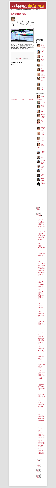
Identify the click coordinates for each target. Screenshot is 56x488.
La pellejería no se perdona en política (41, 279)
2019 (38, 214)
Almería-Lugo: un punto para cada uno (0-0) (41, 387)
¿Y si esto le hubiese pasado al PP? (40, 402)
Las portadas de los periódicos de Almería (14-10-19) (41, 375)
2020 (38, 213)
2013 (38, 475)
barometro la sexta (15, 59)
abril (38, 464)
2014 (38, 474)
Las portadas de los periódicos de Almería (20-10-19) (41, 324)
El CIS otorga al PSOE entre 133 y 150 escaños (41, 234)
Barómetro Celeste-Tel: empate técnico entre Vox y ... (41, 303)
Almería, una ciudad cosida (42, 106)
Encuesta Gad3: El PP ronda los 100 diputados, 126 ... (41, 367)
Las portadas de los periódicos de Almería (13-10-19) (41, 382)
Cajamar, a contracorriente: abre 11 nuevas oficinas (43, 74)
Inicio (23, 99)
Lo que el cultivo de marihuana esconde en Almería (41, 379)
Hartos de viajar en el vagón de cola (41, 411)
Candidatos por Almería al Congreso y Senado (41, 418)
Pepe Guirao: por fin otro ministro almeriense (42, 179)
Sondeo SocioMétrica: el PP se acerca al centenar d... (41, 438)
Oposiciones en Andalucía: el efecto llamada (43, 102)
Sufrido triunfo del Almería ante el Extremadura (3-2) (41, 256)
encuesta (22, 59)
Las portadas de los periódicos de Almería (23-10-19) (41, 292)
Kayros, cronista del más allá (42, 175)
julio (38, 460)
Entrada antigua (31, 99)
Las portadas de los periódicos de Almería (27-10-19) (41, 270)
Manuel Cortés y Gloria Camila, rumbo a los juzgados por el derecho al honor (41, 116)
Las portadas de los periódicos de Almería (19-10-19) (41, 331)
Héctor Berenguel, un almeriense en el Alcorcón (41, 362)
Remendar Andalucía (42, 60)
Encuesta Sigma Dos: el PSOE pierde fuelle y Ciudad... (41, 441)
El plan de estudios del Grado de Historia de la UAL (41, 365)
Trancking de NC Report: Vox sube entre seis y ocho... (41, 251)
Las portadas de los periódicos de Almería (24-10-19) (41, 287)
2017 (38, 470)
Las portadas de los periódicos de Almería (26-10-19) (41, 275)
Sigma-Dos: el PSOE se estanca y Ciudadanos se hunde (41, 373)
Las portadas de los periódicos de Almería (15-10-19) (41, 356)
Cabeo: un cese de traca (41, 332)
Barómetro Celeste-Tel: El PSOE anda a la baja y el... (41, 431)
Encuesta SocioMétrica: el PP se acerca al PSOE (41, 266)
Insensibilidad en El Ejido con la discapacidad (41, 222)
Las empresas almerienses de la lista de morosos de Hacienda (43, 162)
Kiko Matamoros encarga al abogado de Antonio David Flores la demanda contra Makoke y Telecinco (41, 46)
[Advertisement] (22, 92)
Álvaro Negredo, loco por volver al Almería (41, 273)
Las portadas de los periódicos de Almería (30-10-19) (41, 229)
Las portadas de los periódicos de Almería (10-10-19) (41, 416)
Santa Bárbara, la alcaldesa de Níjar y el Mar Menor (41, 351)
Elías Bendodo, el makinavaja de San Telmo (41, 224)
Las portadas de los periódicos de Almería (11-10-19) (41, 404)
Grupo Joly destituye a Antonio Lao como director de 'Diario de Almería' (41, 134)
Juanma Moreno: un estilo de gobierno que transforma (42, 70)
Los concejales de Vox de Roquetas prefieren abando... (41, 389)
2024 (38, 208)
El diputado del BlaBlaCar (41, 268)
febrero (39, 466)
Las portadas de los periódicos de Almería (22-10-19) (41, 298)
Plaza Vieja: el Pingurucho (41, 235)
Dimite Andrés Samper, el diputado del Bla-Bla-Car (41, 284)
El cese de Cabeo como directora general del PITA (41, 321)
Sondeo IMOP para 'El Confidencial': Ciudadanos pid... (41, 456)
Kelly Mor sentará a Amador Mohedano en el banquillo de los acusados (41, 121)
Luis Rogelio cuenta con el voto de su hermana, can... (41, 397)
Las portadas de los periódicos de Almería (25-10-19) (41, 282)
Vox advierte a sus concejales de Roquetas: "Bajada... (41, 407)
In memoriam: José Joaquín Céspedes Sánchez (41, 384)
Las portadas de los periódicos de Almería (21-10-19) (41, 313)
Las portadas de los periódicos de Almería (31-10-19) (41, 220)
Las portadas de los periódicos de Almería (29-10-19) (41, 237)
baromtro (19, 59)
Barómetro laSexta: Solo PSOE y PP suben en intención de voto (21, 13)
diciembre (39, 215)
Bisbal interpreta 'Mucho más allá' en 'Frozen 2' (41, 226)
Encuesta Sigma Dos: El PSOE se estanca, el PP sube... (41, 263)
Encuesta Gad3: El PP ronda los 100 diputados (41, 245)
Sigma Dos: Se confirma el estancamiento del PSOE (41, 308)
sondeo (24, 59)
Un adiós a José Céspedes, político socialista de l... (40, 359)
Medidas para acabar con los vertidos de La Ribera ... (41, 243)
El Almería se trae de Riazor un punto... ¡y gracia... (41, 453)
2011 (38, 477)
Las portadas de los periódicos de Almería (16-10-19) (41, 348)
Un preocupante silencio (41, 267)
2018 (38, 469)
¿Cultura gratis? (40, 428)
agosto (39, 459)
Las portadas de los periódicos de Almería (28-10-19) (41, 259)
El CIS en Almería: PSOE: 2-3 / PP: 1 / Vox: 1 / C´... (41, 231)
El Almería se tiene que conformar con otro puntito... (41, 327)
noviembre (39, 216)
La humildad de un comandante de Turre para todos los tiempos (41, 79)
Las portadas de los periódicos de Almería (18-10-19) (41, 337)
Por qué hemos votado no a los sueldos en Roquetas (43, 65)
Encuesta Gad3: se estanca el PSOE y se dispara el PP (41, 311)
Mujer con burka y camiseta (40, 433)
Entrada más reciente (14, 99)
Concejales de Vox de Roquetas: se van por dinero (41, 354)
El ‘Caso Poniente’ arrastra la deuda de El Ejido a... (41, 277)
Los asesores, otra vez (41, 377)
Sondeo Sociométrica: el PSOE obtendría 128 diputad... (41, 370)
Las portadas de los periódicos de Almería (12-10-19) (41, 392)
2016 (38, 471)
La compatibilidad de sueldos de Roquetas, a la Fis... (41, 394)
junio (38, 461)
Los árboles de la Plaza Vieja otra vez (41, 448)
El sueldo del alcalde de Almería (42, 157)
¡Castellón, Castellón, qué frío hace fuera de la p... (41, 424)
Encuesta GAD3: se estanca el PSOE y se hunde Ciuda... (41, 446)
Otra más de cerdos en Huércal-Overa (41, 341)
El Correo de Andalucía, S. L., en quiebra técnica (43, 166)
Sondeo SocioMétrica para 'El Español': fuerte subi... (41, 316)
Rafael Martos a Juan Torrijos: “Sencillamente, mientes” (43, 183)
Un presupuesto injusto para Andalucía (41, 339)
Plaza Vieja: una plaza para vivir (41, 296)
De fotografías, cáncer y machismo (41, 294)
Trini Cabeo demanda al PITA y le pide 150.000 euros (41, 346)
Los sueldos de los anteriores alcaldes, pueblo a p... (41, 414)
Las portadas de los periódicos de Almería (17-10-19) (41, 343)
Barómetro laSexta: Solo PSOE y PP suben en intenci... (41, 319)
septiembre (39, 458)
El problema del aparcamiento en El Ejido (41, 240)
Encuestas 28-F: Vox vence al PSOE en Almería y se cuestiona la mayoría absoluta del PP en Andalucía (41, 145)
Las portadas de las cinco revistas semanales (42, 51)
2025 (38, 207)
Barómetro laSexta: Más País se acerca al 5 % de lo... (41, 443)
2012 (38, 476)
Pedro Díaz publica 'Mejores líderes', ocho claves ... (41, 253)
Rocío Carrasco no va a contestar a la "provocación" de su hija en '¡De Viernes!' (41, 139)
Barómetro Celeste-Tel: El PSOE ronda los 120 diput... (41, 248)
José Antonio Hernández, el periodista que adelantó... (41, 305)
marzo (39, 465)
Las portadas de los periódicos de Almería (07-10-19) (41, 451)
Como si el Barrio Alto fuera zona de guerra (41, 300)
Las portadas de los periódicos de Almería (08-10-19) (41, 435)
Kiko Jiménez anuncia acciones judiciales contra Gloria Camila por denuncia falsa (40, 89)
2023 (38, 209)
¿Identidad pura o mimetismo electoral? (43, 56)
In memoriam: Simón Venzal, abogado (41, 334)
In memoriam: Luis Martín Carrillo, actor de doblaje (41, 400)
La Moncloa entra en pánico (43, 170)
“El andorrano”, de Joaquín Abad (43, 152)
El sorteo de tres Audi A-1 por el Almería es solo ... (41, 420)
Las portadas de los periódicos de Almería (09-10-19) (41, 427)
